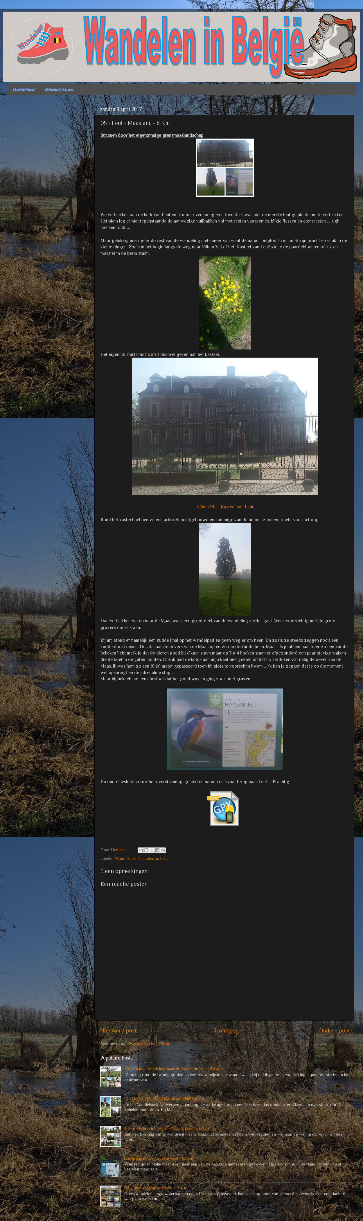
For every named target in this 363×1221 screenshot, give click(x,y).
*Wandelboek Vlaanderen (136, 858)
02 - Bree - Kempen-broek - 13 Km (155, 1188)
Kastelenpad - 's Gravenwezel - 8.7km (158, 1158)
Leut (164, 858)
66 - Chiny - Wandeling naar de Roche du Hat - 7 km (171, 1068)
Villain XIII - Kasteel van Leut (225, 506)
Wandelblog (59, 89)
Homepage (24, 89)
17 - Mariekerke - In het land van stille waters (164, 1098)
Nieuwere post (118, 1030)
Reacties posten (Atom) (148, 1043)
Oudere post (334, 1030)
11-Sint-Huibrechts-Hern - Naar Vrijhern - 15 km (166, 1128)
